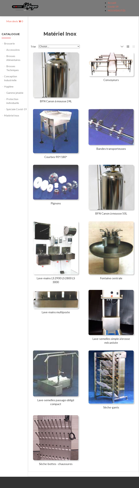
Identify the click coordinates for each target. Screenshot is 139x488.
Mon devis (14, 21)
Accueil (112, 2)
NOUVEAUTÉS (116, 10)
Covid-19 (113, 6)
